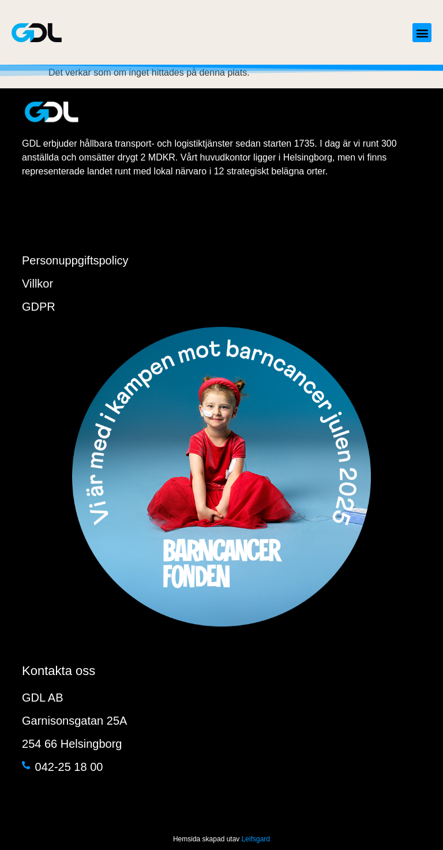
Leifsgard (256, 839)
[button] (421, 32)
